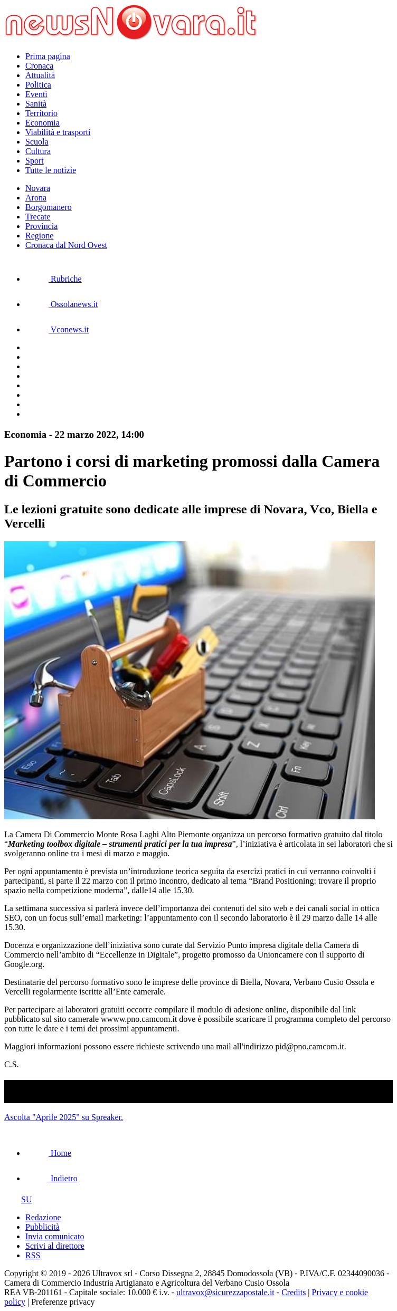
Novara (37, 188)
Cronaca (39, 65)
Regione (39, 235)
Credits (293, 1292)
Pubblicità (42, 1226)
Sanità (35, 103)
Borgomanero (48, 207)
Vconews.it (57, 329)
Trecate (37, 216)
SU (18, 1199)
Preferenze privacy (62, 1301)
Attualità (40, 75)
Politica (38, 84)
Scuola (37, 141)
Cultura (38, 151)
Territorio (41, 113)
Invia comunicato (54, 1236)
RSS (32, 1255)
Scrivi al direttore (54, 1245)
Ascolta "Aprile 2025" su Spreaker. (63, 1117)
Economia (42, 122)
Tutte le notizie (50, 170)
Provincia (41, 226)
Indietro (51, 1178)
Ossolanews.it (61, 304)
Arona (35, 197)
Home (48, 1153)
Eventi (36, 94)
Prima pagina (47, 56)
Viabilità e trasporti (57, 132)
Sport (34, 160)
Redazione (43, 1217)
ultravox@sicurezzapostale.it (225, 1292)
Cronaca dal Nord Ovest (66, 245)
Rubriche (53, 278)
